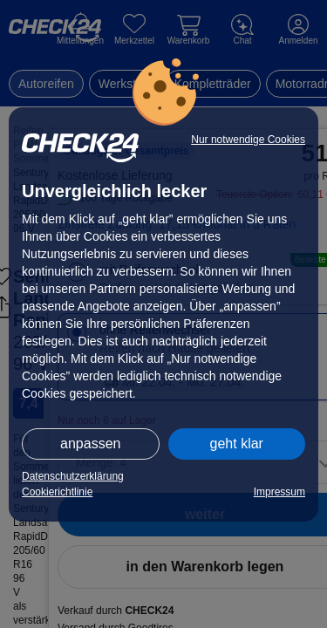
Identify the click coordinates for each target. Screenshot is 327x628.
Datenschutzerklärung (73, 476)
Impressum (279, 492)
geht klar (236, 443)
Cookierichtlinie (57, 492)
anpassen (90, 443)
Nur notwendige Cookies (248, 139)
